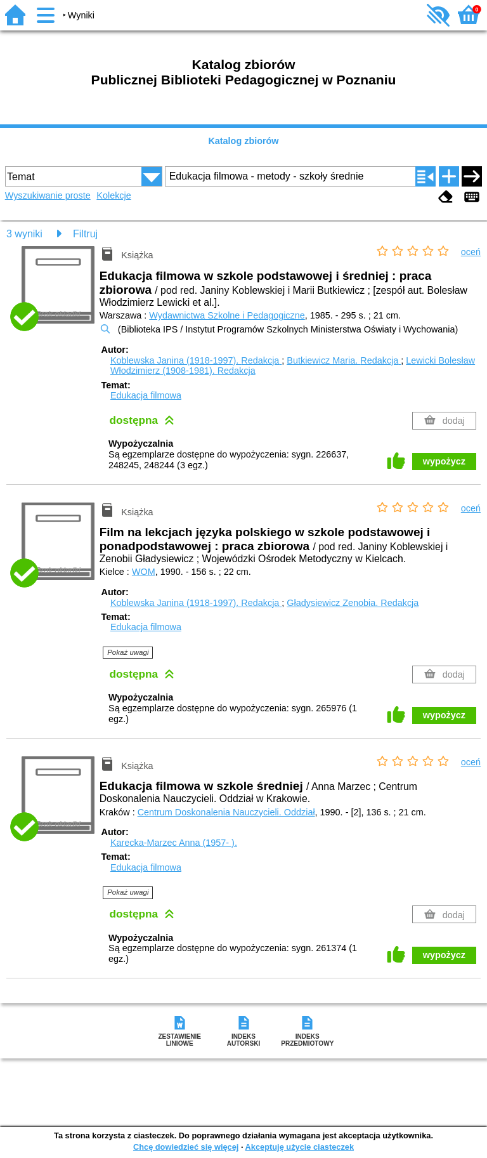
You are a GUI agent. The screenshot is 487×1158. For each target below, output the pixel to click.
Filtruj (85, 233)
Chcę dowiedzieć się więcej (185, 1147)
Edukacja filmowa (145, 395)
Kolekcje (113, 195)
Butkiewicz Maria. (344, 360)
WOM (143, 572)
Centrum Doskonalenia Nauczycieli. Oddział (226, 812)
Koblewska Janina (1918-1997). (196, 360)
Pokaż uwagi (127, 652)
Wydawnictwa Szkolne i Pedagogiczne (226, 315)
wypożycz (444, 461)
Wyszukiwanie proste (48, 195)
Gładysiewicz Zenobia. (353, 603)
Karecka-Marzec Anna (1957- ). (173, 843)
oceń (471, 252)
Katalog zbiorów (243, 141)
